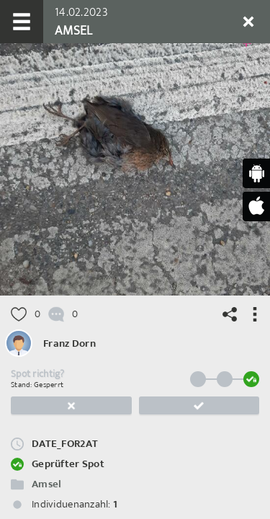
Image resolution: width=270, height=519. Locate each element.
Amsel (46, 484)
